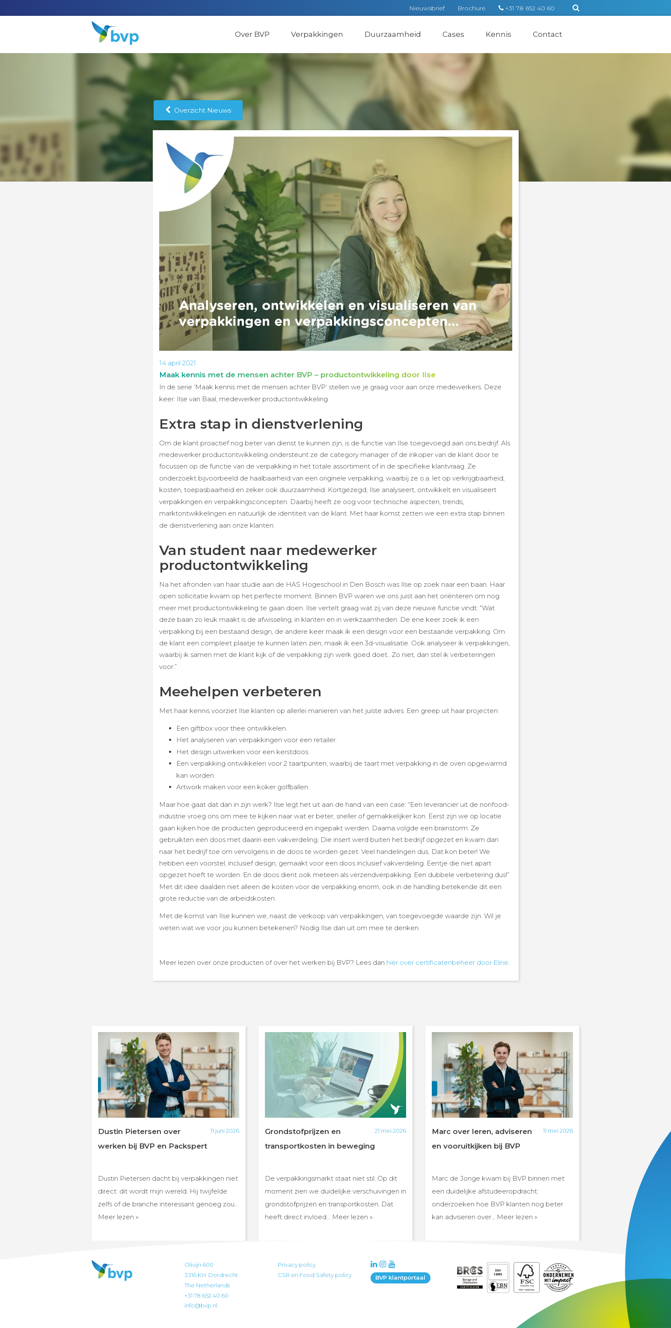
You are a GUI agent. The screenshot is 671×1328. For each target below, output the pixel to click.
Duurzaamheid (393, 34)
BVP (109, 26)
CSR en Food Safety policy (315, 1274)
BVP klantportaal (400, 1277)
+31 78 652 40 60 (530, 8)
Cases (453, 34)
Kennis (498, 34)
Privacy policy (297, 1264)
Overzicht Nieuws (198, 110)
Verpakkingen (317, 34)
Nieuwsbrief (427, 8)
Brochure (471, 8)
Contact (547, 34)
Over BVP (252, 34)
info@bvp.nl (200, 1305)
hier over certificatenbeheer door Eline (447, 962)
